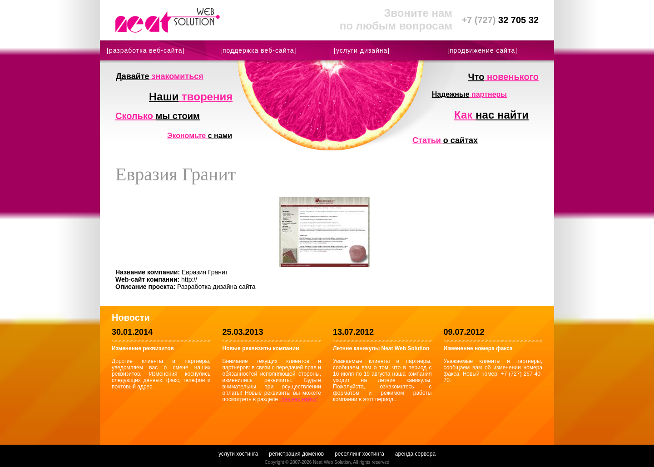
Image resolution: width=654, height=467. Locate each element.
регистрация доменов (296, 454)
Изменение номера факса (478, 348)
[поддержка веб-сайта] (258, 50)
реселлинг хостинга (359, 454)
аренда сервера (415, 454)
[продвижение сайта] (482, 50)
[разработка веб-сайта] (145, 50)
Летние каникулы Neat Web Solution (381, 348)
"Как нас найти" (298, 399)
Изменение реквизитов (143, 348)
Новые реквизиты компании (261, 348)
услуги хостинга (238, 454)
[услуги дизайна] (362, 50)
